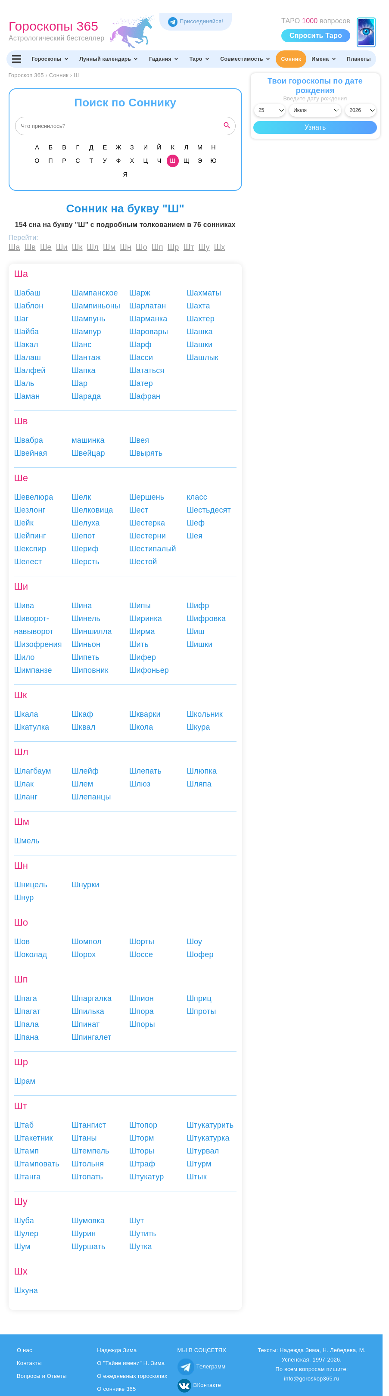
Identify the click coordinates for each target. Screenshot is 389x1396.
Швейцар (88, 453)
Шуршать (88, 1246)
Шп (157, 247)
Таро (200, 59)
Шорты (141, 941)
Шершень (147, 497)
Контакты (29, 1363)
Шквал (83, 727)
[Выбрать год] (360, 110)
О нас (24, 1350)
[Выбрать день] (269, 110)
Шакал (26, 344)
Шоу (194, 941)
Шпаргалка (92, 998)
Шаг (21, 318)
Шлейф (85, 771)
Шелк (81, 497)
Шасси (141, 357)
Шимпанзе (33, 670)
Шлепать (145, 771)
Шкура (198, 727)
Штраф (142, 1164)
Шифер (142, 657)
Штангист (89, 1125)
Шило (24, 657)
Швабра (28, 440)
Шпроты (201, 1011)
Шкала (26, 714)
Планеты (359, 59)
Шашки (199, 344)
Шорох (84, 954)
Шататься (147, 370)
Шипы (140, 605)
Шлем (82, 784)
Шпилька (88, 1011)
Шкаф (82, 714)
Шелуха (86, 523)
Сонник (291, 59)
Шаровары (148, 331)
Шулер (26, 1233)
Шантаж (86, 357)
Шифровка (206, 618)
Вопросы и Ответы (42, 1376)
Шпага (25, 998)
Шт (189, 247)
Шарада (86, 396)
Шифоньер (149, 670)
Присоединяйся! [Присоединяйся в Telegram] (195, 21)
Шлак (24, 784)
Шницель (30, 884)
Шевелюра (33, 497)
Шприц (199, 998)
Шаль (24, 383)
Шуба (24, 1220)
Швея (139, 440)
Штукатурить (210, 1125)
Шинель (86, 618)
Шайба (26, 331)
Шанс (81, 344)
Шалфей (30, 370)
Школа (141, 727)
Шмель (27, 840)
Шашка (199, 331)
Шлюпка (202, 771)
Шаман (27, 396)
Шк (77, 247)
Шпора (141, 1011)
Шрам (25, 1081)
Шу (204, 247)
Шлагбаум (32, 771)
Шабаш (27, 293)
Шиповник (90, 670)
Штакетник (33, 1138)
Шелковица (92, 510)
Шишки (199, 644)
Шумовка (88, 1220)
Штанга (27, 1176)
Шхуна (26, 1290)
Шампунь (88, 318)
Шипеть (86, 657)
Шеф (196, 523)
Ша (14, 247)
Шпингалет (91, 1037)
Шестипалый (152, 548)
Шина (82, 605)
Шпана (26, 1037)
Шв (29, 247)
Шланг (26, 797)
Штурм (199, 1164)
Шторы (142, 1151)
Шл (93, 247)
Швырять (146, 453)
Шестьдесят (209, 510)
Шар (79, 383)
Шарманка (148, 318)
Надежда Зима (117, 1350)
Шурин (84, 1233)
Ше (46, 247)
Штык (196, 1176)
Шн (125, 247)
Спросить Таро (315, 35)
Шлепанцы (91, 797)
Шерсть (85, 561)
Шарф (140, 344)
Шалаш (27, 357)
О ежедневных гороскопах (132, 1376)
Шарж (139, 293)
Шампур (86, 331)
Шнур (24, 897)
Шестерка (147, 523)
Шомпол (87, 941)
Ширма (142, 631)
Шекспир (30, 548)
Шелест (28, 561)
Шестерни (147, 536)
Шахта (198, 306)
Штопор (143, 1125)
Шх (219, 247)
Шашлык (202, 357)
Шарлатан (147, 306)
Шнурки (85, 884)
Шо (141, 247)
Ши (62, 247)
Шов (22, 941)
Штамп (26, 1151)
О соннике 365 (116, 1389)
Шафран (144, 396)
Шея (194, 536)
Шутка (140, 1246)
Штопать (87, 1176)
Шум (22, 1246)
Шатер (141, 383)
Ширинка (145, 618)
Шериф (85, 548)
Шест (139, 510)
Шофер (200, 954)
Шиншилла (92, 631)
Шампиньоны (96, 306)
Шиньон (86, 644)
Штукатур (146, 1176)
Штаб (24, 1125)
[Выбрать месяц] (315, 110)
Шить (139, 644)
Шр (173, 247)
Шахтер (201, 318)
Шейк (24, 523)
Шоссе (141, 954)
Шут (136, 1220)
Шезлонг (30, 510)
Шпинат (86, 1024)
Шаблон (29, 306)
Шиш (196, 631)
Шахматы (204, 293)
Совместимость (245, 59)
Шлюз (140, 784)
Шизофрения (38, 644)
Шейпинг (30, 536)
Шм (109, 247)
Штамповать (36, 1164)
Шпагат (27, 1011)
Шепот (83, 536)
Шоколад (30, 954)
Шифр (198, 605)
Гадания (164, 59)
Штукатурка (208, 1138)
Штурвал (203, 1151)
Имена (323, 59)
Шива (24, 605)
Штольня (88, 1164)
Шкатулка (32, 727)
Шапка (84, 370)
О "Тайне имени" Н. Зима (131, 1363)
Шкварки (145, 714)
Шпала (26, 1024)
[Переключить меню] (16, 59)
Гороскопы (49, 59)
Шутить (142, 1233)
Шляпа (199, 784)
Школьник (205, 714)
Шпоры (142, 1024)
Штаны (84, 1138)
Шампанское (95, 293)
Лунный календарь (108, 59)
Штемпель (90, 1151)
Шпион (141, 998)
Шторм (141, 1138)
